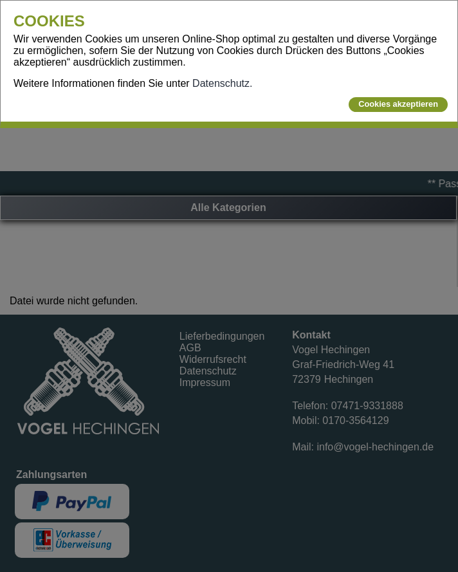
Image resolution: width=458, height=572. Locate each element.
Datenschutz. (222, 83)
